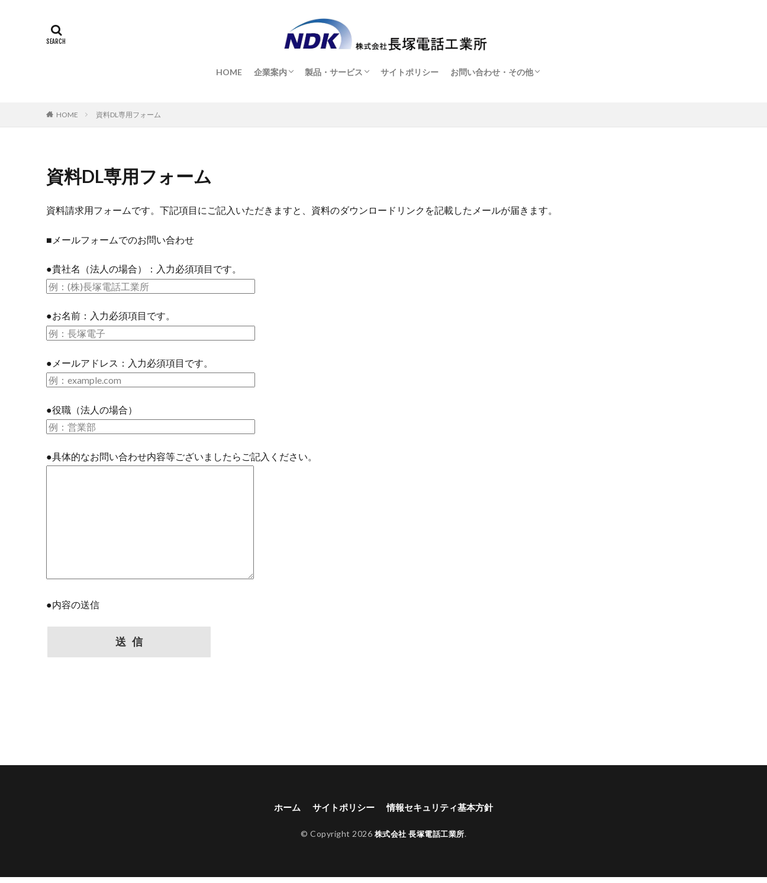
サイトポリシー (410, 72)
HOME (229, 72)
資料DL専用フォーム (128, 114)
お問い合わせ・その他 (491, 72)
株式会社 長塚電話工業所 (419, 839)
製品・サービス (334, 72)
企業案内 (270, 72)
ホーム (282, 812)
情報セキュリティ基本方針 (442, 812)
